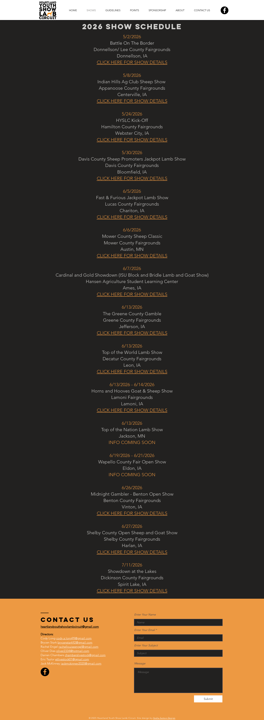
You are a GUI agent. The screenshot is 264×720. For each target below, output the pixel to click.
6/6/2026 (132, 230)
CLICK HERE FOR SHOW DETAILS (132, 62)
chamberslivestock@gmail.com (85, 655)
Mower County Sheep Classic (132, 236)
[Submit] (208, 698)
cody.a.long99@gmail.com (74, 638)
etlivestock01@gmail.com (72, 659)
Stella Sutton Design (164, 718)
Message (139, 663)
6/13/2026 (132, 423)
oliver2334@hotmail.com (72, 651)
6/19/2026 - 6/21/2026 (132, 455)
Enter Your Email (144, 630)
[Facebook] (224, 10)
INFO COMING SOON (132, 442)
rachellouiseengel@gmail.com (78, 647)
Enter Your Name (145, 614)
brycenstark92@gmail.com (75, 642)
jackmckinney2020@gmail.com (81, 663)
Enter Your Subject (146, 645)
